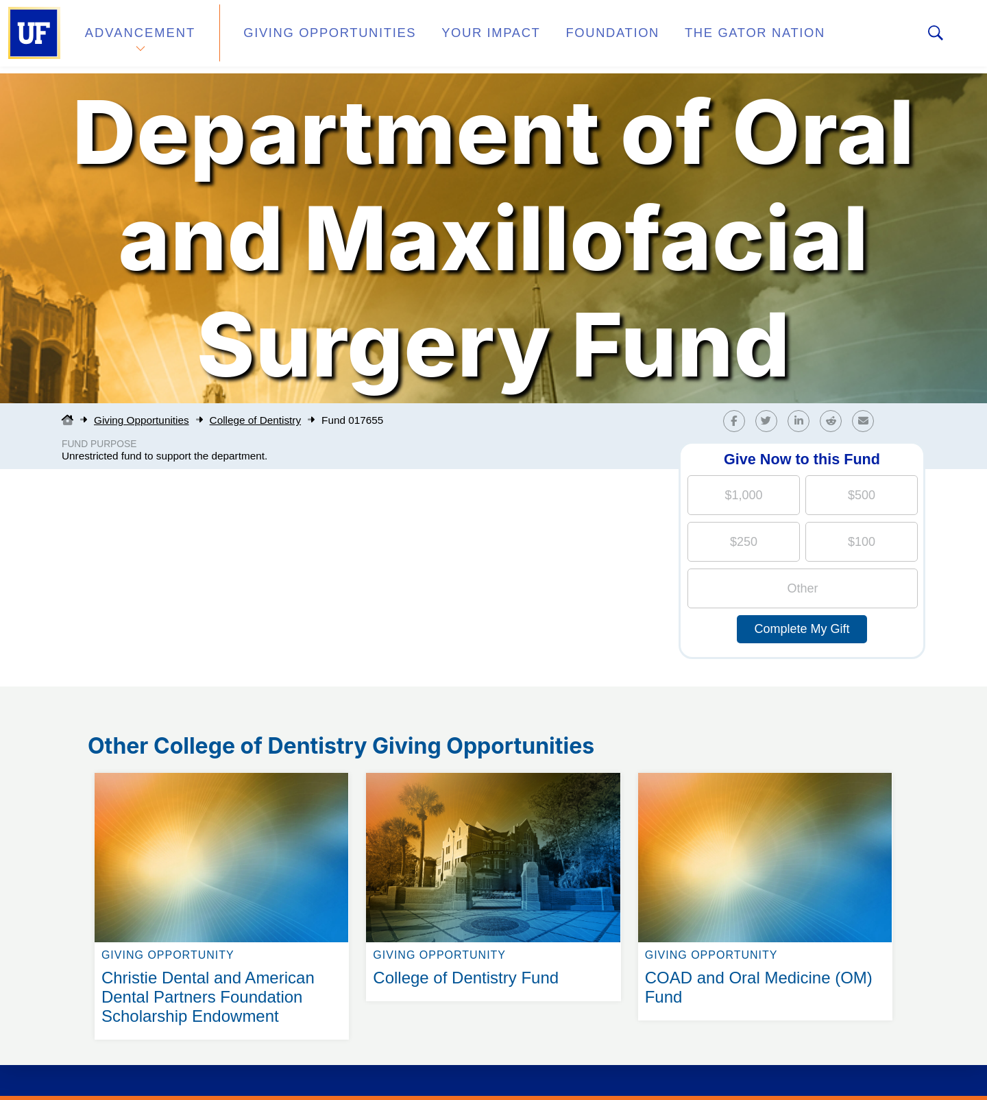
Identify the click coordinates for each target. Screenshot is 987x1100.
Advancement (139, 37)
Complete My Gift (801, 629)
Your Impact (456, 37)
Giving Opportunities (312, 37)
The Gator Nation (694, 37)
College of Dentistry (255, 420)
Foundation (566, 37)
